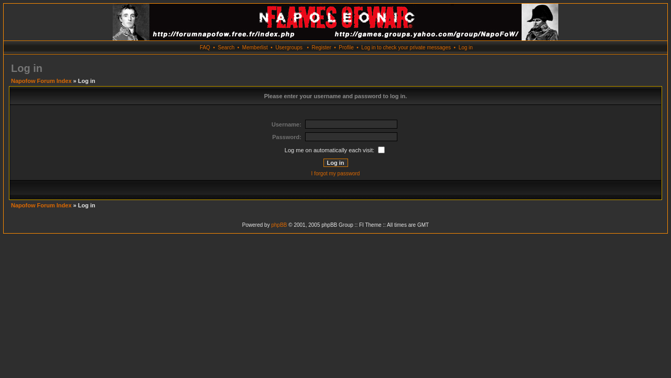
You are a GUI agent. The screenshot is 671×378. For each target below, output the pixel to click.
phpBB (279, 225)
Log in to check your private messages (406, 47)
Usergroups (288, 47)
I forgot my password (335, 173)
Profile (346, 47)
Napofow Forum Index (41, 81)
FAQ (205, 47)
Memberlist (255, 47)
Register (321, 47)
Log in (466, 47)
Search (226, 47)
